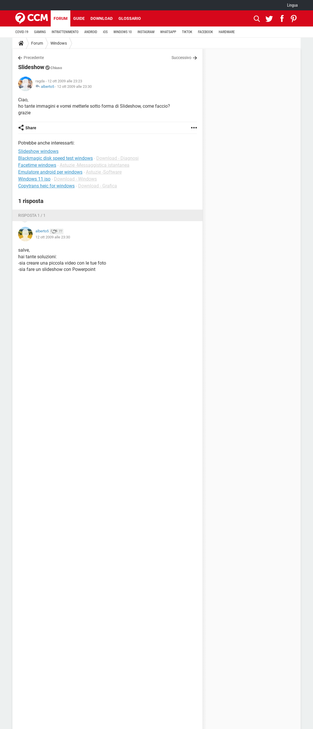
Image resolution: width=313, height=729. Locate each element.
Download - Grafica (97, 186)
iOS (105, 32)
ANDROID (90, 32)
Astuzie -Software (104, 172)
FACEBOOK (205, 32)
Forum (60, 18)
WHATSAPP (168, 32)
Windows (58, 43)
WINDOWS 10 (122, 32)
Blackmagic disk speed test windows (55, 158)
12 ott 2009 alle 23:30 (74, 86)
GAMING (40, 32)
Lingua (292, 5)
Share (30, 128)
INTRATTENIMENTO (65, 32)
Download (101, 18)
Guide (79, 18)
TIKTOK (187, 32)
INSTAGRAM (145, 32)
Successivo (181, 57)
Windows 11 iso (34, 179)
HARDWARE (227, 32)
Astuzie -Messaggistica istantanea (94, 165)
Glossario (129, 18)
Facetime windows (37, 165)
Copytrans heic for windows (46, 186)
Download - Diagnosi (117, 158)
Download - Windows (75, 179)
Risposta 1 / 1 (32, 215)
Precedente (34, 57)
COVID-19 (21, 32)
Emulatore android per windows (50, 172)
